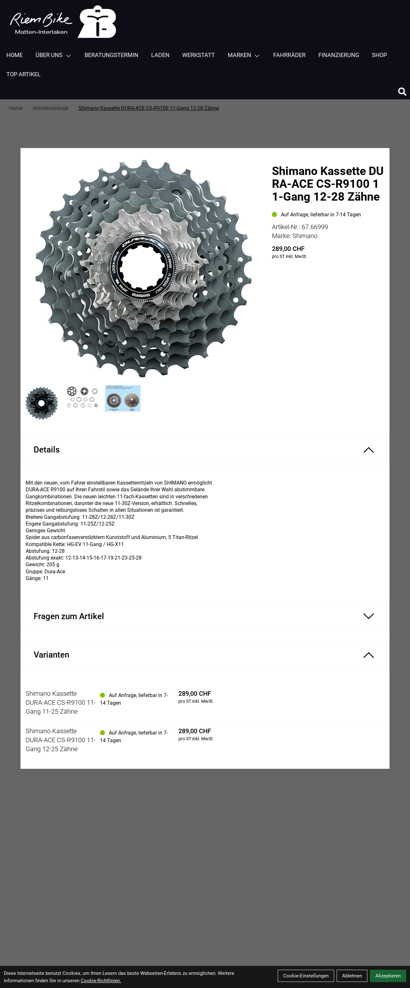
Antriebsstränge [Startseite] (50, 108)
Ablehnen (352, 976)
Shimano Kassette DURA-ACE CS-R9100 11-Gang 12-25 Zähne (61, 740)
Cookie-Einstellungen (306, 976)
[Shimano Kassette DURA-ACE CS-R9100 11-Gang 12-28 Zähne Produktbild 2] (82, 403)
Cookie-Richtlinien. (101, 981)
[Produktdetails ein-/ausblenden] (205, 449)
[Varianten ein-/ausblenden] (205, 654)
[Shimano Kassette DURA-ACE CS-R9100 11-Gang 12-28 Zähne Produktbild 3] (122, 403)
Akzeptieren (388, 976)
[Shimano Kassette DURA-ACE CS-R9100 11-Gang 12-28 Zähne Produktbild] (143, 268)
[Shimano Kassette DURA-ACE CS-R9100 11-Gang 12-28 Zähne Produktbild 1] (42, 403)
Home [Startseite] (15, 108)
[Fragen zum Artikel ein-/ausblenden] (205, 616)
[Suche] (402, 91)
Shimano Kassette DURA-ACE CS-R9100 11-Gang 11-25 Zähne (61, 702)
